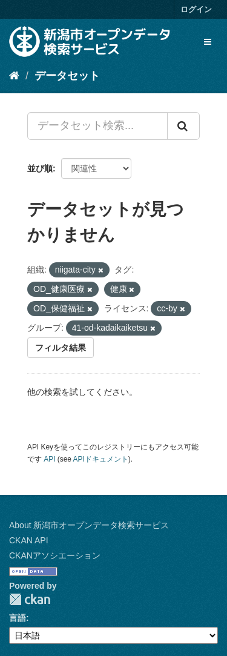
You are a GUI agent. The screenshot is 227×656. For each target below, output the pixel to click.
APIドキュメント (100, 459)
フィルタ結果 (60, 348)
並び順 (40, 168)
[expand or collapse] (207, 42)
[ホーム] (14, 76)
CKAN (29, 599)
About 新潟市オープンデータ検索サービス (89, 525)
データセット (67, 76)
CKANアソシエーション (54, 555)
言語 (17, 618)
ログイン (196, 9)
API (49, 459)
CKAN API (28, 540)
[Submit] (183, 126)
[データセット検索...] (97, 126)
